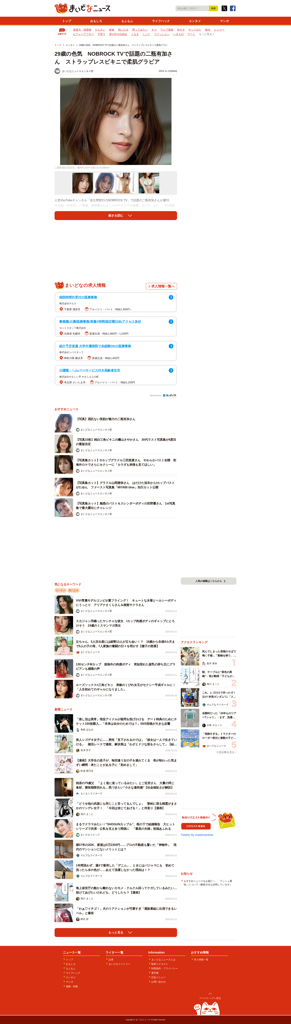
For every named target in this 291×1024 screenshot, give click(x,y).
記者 (111, 959)
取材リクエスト (159, 964)
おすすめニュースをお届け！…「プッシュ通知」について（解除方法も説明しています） (208, 883)
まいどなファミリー (119, 964)
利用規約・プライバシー (164, 968)
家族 (111, 29)
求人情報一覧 (201, 959)
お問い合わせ (158, 981)
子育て (101, 34)
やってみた (195, 29)
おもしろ (96, 21)
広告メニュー (158, 977)
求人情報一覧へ (163, 286)
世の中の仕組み (118, 34)
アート (191, 34)
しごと (146, 34)
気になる (123, 29)
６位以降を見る (225, 752)
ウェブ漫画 (166, 29)
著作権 (154, 972)
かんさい (100, 29)
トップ (66, 21)
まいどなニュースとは (163, 959)
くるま (135, 34)
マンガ (224, 21)
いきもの (178, 34)
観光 (207, 29)
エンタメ (195, 21)
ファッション (162, 34)
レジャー (219, 29)
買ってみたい (140, 29)
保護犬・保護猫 (82, 29)
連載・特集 (72, 986)
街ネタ (181, 29)
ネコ (154, 29)
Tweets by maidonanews (197, 834)
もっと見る (205, 34)
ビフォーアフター (83, 34)
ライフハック (161, 21)
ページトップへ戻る (210, 998)
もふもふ (127, 21)
